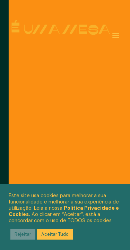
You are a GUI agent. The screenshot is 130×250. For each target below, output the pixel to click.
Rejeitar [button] (23, 234)
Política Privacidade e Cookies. (64, 211)
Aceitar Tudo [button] (55, 234)
